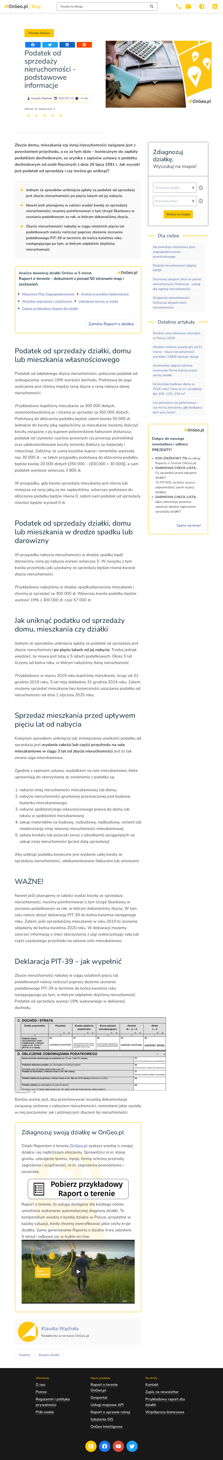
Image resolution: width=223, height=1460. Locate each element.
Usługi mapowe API (107, 1404)
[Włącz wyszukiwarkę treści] (107, 6)
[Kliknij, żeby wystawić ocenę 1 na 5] (28, 115)
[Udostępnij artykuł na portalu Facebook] (33, 45)
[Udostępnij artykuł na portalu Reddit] (84, 45)
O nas (40, 1384)
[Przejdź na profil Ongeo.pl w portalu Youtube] (118, 1446)
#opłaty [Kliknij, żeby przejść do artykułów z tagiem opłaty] (24, 1355)
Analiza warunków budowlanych (105, 294)
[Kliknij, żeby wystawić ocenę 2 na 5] (36, 115)
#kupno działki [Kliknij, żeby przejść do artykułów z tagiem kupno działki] (49, 1355)
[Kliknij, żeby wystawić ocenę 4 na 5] (53, 115)
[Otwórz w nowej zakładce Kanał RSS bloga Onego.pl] (215, 6)
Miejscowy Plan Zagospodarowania (48, 294)
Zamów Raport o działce (111, 324)
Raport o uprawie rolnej (110, 1412)
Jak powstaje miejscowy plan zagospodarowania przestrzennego (174, 252)
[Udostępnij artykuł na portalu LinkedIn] (67, 45)
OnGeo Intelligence (107, 1426)
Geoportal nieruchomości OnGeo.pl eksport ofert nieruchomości (171, 303)
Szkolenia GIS (102, 1419)
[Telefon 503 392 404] (179, 6)
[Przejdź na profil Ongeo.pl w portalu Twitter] (132, 1446)
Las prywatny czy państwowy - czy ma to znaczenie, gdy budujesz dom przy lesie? (177, 407)
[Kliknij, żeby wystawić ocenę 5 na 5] (61, 115)
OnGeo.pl (79, 1145)
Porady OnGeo (39, 33)
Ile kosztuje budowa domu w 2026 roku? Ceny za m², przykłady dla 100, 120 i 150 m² (177, 389)
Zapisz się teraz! (189, 525)
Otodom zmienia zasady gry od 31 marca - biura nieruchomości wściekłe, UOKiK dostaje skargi (177, 352)
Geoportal (99, 1397)
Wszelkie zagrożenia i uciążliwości (47, 301)
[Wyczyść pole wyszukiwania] (193, 187)
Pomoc (41, 1391)
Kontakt (151, 1384)
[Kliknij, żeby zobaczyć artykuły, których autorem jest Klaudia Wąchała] (60, 1329)
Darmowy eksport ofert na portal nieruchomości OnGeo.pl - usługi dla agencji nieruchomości (177, 284)
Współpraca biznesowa (164, 1412)
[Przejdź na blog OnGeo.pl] (91, 1446)
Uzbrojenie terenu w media (98, 301)
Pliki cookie (45, 1412)
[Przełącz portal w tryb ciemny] (202, 6)
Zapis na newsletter (162, 1391)
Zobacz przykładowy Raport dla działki (50, 308)
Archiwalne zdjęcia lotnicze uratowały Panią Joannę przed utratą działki (175, 370)
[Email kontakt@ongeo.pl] (188, 6)
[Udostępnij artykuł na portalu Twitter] (50, 45)
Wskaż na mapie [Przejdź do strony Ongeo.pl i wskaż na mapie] (178, 214)
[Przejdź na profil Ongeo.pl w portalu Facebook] (104, 1446)
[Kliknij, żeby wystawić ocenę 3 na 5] (45, 115)
